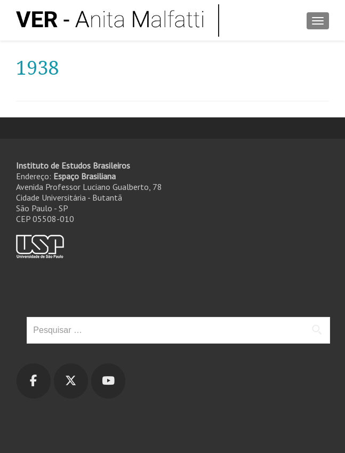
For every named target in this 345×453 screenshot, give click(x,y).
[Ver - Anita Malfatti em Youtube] (108, 381)
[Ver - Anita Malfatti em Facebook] (34, 381)
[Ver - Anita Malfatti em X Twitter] (71, 381)
